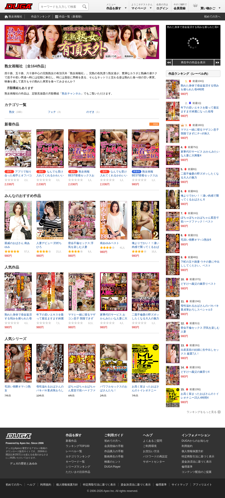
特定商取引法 (198, 456)
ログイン (162, 8)
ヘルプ (147, 435)
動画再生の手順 (113, 456)
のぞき (90, 111)
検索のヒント (112, 461)
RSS (155, 124)
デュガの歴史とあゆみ (23, 463)
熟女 (12, 111)
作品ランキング (40, 16)
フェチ (52, 111)
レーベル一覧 (74, 451)
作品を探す (74, 435)
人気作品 (12, 267)
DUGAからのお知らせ (195, 440)
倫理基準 (187, 466)
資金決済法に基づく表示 (136, 484)
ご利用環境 (150, 446)
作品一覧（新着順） (71, 16)
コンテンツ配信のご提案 (197, 471)
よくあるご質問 (152, 440)
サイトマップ (180, 484)
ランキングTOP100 (77, 446)
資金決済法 (197, 461)
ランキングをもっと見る (202, 412)
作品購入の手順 (113, 451)
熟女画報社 (15, 16)
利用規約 (187, 446)
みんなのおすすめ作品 (23, 196)
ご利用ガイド (113, 435)
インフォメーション (196, 435)
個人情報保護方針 (192, 451)
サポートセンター (154, 461)
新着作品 (12, 124)
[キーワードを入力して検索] (64, 6)
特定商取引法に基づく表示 (99, 484)
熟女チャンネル (71, 93)
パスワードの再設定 (155, 456)
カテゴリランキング (78, 456)
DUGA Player (112, 466)
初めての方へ (212, 16)
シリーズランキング (78, 466)
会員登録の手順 (113, 446)
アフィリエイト (202, 484)
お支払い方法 (151, 451)
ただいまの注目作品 (78, 471)
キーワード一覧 (75, 461)
